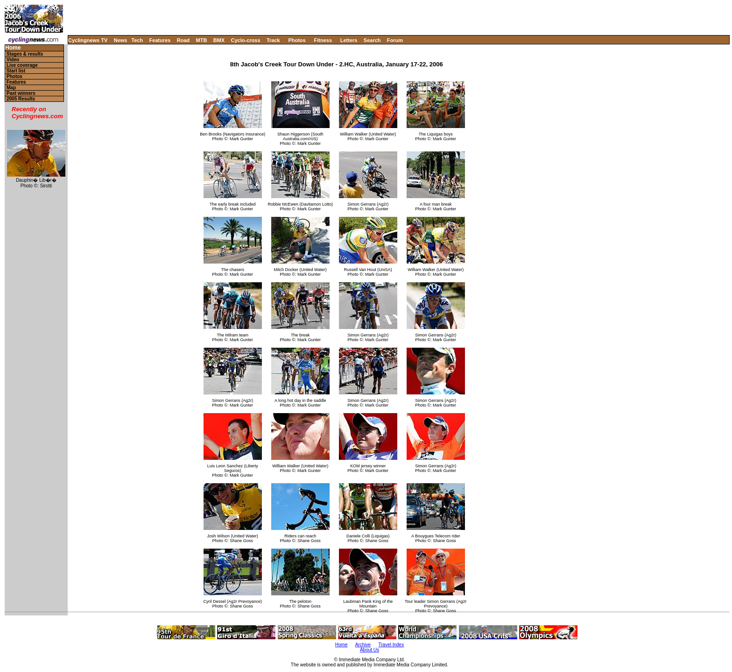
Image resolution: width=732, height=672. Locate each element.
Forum (395, 40)
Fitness (323, 40)
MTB (201, 40)
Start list (16, 70)
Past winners (21, 93)
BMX (219, 40)
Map (11, 87)
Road (183, 40)
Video (13, 59)
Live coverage (22, 65)
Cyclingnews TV (87, 40)
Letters (349, 40)
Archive (363, 644)
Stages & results (25, 54)
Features (160, 40)
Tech (137, 40)
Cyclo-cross (245, 40)
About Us (369, 649)
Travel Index (391, 644)
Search (372, 40)
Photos (296, 40)
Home (13, 48)
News (120, 40)
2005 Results (21, 98)
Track (273, 40)
